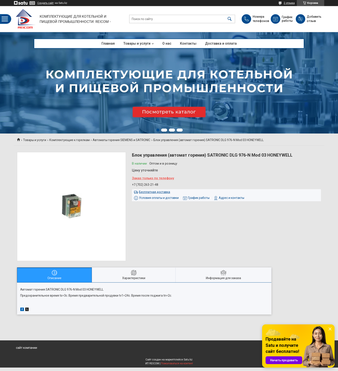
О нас (166, 43)
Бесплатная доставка (154, 192)
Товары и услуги (136, 43)
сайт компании (26, 347)
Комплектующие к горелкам (69, 140)
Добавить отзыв (314, 19)
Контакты (188, 43)
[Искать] (229, 19)
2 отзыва (289, 3)
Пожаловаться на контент (177, 363)
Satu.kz (188, 359)
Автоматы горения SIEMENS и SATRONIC (121, 140)
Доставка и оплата (221, 43)
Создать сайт (45, 3)
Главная (108, 43)
